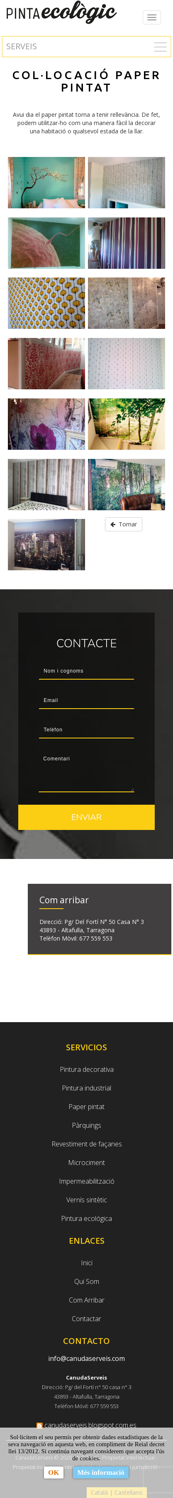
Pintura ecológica (86, 1218)
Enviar (86, 817)
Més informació (100, 1472)
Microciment (86, 1162)
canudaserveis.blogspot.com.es (86, 1425)
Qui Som (86, 1281)
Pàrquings (86, 1125)
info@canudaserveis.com (86, 1358)
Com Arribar (87, 1300)
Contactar (86, 1318)
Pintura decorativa (87, 1069)
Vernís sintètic (86, 1199)
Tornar (123, 524)
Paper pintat (86, 1106)
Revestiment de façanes (86, 1143)
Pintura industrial (86, 1088)
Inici (87, 1262)
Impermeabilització (87, 1181)
